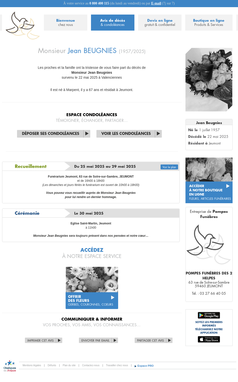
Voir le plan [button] (169, 167)
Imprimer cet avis (40, 340)
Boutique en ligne (208, 23)
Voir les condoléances (126, 134)
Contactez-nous (90, 365)
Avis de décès (112, 23)
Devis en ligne (160, 23)
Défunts (52, 365)
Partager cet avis (150, 340)
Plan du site (69, 365)
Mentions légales (32, 365)
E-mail (156, 3)
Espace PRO (146, 365)
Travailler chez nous (117, 365)
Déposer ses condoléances (50, 134)
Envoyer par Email (95, 340)
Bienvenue (65, 23)
